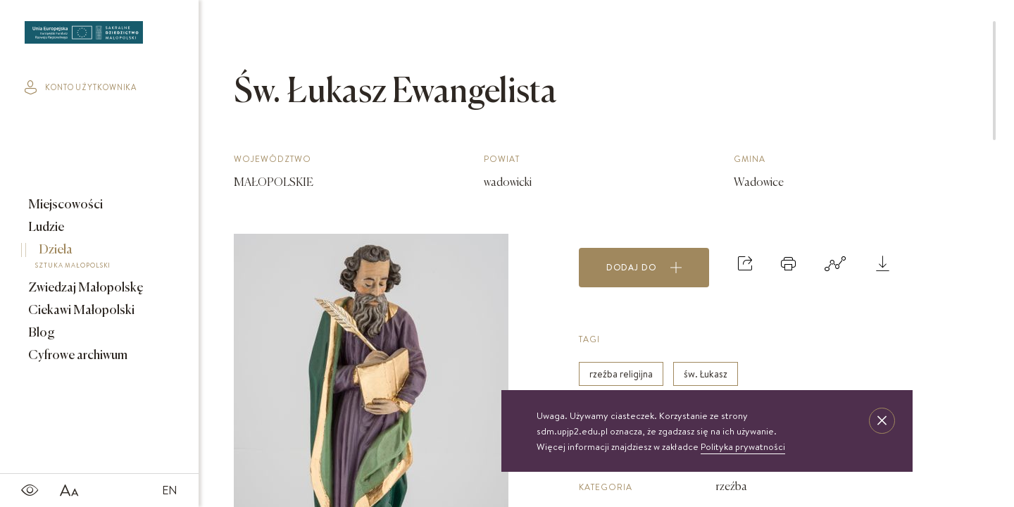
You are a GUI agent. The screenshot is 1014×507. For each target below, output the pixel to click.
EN (169, 490)
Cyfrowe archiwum (76, 355)
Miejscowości (64, 205)
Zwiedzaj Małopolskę (85, 288)
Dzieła (89, 258)
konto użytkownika (81, 87)
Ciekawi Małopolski (80, 310)
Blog (40, 333)
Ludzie (45, 227)
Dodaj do (644, 267)
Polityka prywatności (743, 446)
